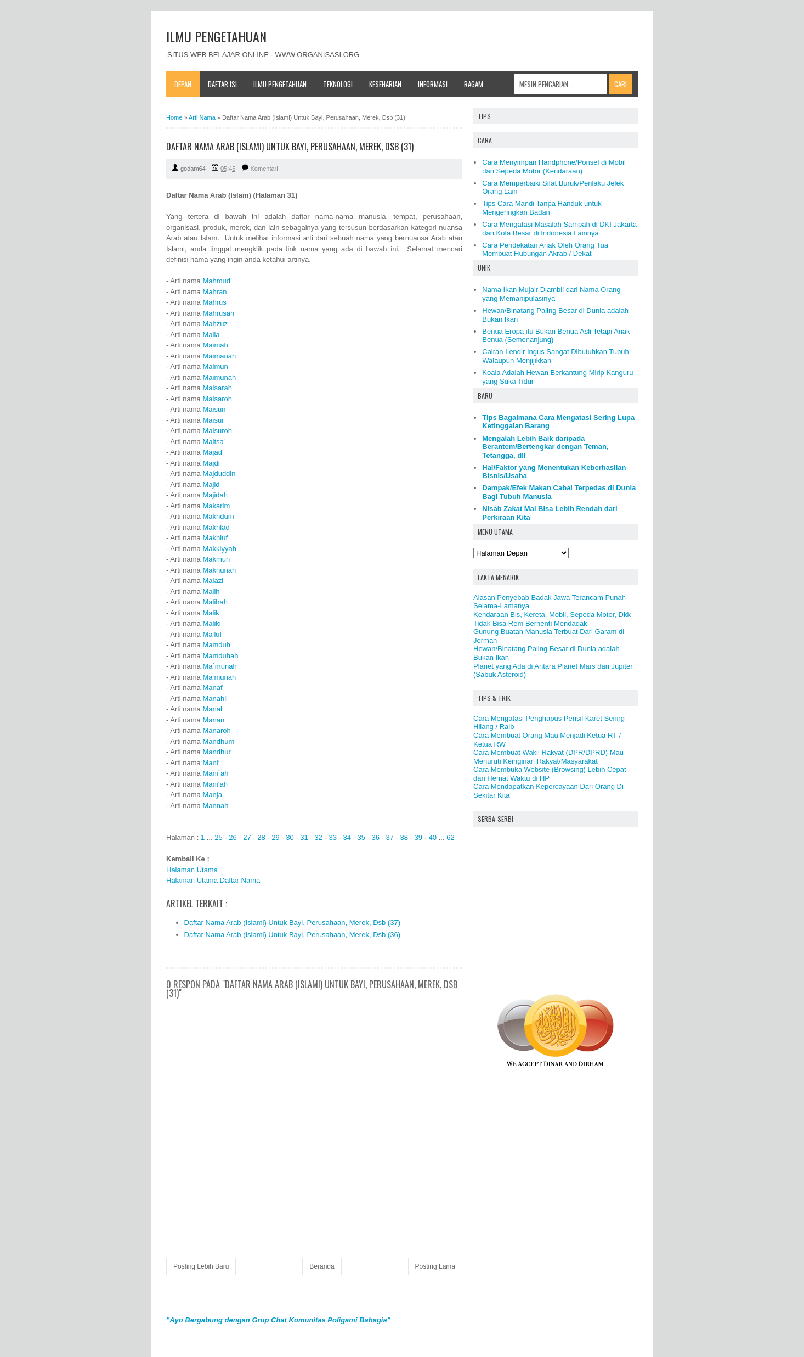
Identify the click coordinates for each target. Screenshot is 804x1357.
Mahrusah (218, 313)
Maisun (213, 409)
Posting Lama (435, 1266)
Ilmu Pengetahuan (280, 83)
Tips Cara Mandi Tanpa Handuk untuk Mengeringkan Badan (542, 207)
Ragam (473, 83)
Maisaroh (216, 399)
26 (232, 837)
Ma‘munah (219, 677)
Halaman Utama (192, 870)
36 (376, 837)
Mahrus (214, 302)
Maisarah (216, 388)
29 (275, 837)
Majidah (215, 495)
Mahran (214, 292)
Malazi (212, 580)
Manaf (212, 687)
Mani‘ (210, 763)
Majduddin (218, 473)
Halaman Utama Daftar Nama (213, 880)
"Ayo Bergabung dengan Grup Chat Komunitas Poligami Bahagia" (278, 1320)
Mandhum (218, 741)
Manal (212, 709)
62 (450, 837)
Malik (210, 613)
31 (304, 837)
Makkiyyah (219, 549)
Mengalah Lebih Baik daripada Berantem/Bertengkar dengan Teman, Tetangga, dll (545, 446)
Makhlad (215, 527)
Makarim (216, 506)
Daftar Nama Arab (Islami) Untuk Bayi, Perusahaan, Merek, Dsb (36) (292, 934)
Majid (210, 484)
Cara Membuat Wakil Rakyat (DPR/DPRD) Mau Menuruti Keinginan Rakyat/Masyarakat (548, 756)
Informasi (433, 83)
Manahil (215, 698)
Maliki (211, 623)
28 (261, 837)
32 (318, 837)
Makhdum (218, 516)
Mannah (215, 805)
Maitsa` (214, 442)
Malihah (215, 602)
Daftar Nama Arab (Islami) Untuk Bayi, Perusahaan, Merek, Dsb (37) (292, 922)
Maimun (215, 366)
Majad (212, 452)
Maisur (213, 420)
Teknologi (338, 83)
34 (346, 837)
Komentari (264, 168)
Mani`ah (215, 773)
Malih (210, 591)
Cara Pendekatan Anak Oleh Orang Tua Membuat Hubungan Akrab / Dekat (545, 249)
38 (404, 837)
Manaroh (216, 730)
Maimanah (219, 356)
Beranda (321, 1266)
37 (390, 837)
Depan (182, 83)
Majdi (210, 463)
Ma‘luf (212, 634)
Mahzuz (215, 323)
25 (218, 837)
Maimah (215, 345)
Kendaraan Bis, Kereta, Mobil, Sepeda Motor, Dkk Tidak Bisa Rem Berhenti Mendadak (552, 618)
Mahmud (216, 281)
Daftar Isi (222, 83)
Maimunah (219, 377)
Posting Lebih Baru (201, 1266)
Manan (213, 720)
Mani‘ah (215, 784)
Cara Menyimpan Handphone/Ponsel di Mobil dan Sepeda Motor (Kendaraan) (554, 166)
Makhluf (215, 538)
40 (433, 837)
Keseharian (385, 83)
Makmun (216, 559)
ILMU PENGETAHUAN (216, 36)
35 (361, 837)
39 (418, 837)
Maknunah (219, 570)
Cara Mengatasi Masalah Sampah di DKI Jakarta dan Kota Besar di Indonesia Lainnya (559, 228)
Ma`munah (219, 666)
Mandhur (216, 752)
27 (247, 837)
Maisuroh (216, 431)
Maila (210, 334)
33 (332, 837)
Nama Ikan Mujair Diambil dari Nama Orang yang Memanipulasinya (551, 293)
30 (289, 837)
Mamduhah (220, 656)
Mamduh (216, 645)
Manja (212, 794)
